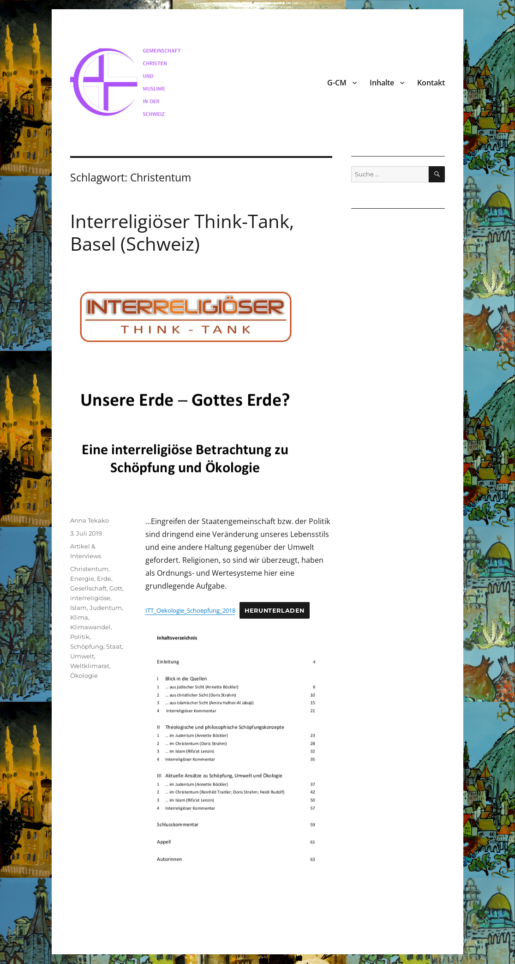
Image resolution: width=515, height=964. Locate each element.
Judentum (106, 607)
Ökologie (84, 675)
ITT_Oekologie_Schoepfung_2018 (190, 610)
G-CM (337, 83)
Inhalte (382, 83)
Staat (114, 646)
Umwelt (82, 656)
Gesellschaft (88, 588)
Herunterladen (275, 610)
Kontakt (431, 83)
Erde (104, 578)
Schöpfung (86, 646)
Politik (80, 636)
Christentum (89, 568)
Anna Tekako (89, 520)
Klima (79, 617)
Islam (78, 607)
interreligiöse (90, 598)
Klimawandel (90, 627)
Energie (82, 578)
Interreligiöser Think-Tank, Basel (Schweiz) (182, 232)
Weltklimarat (89, 665)
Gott (115, 588)
